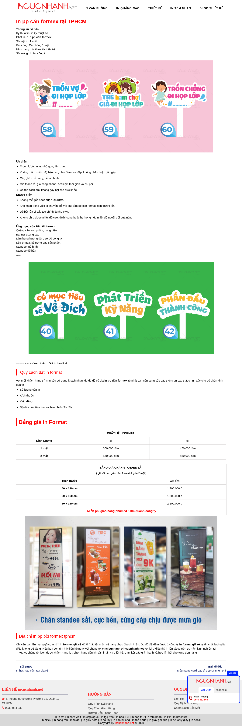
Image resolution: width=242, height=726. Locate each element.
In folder (75, 719)
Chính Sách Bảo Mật (213, 707)
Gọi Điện (206, 689)
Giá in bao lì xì (58, 363)
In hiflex (46, 719)
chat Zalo (221, 689)
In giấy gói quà (158, 719)
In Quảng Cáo (128, 8)
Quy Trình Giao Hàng (101, 717)
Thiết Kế (155, 8)
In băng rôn (61, 719)
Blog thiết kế (211, 8)
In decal (196, 719)
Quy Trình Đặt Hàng (100, 712)
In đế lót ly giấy (179, 719)
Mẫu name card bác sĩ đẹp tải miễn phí (175, 668)
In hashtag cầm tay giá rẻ (67, 668)
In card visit (74, 716)
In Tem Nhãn (180, 8)
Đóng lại (232, 673)
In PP (167, 716)
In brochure (180, 716)
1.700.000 (173, 488)
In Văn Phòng (96, 8)
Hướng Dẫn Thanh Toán (103, 722)
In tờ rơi (59, 716)
